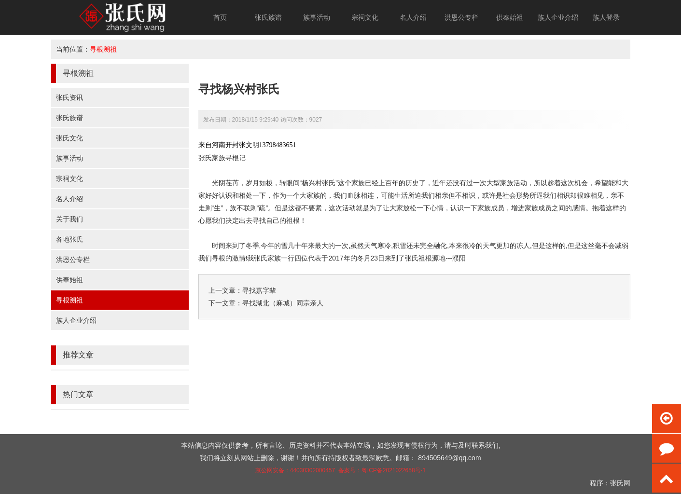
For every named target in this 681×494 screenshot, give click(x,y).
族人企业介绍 (558, 17)
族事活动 (316, 17)
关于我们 (69, 219)
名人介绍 (413, 17)
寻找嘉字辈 (259, 290)
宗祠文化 (364, 17)
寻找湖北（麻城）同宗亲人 (282, 303)
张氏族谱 (268, 17)
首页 (220, 17)
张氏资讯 (69, 97)
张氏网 (620, 483)
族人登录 (606, 17)
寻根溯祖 (103, 49)
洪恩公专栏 (461, 17)
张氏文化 (69, 138)
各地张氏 (69, 239)
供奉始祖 (509, 17)
